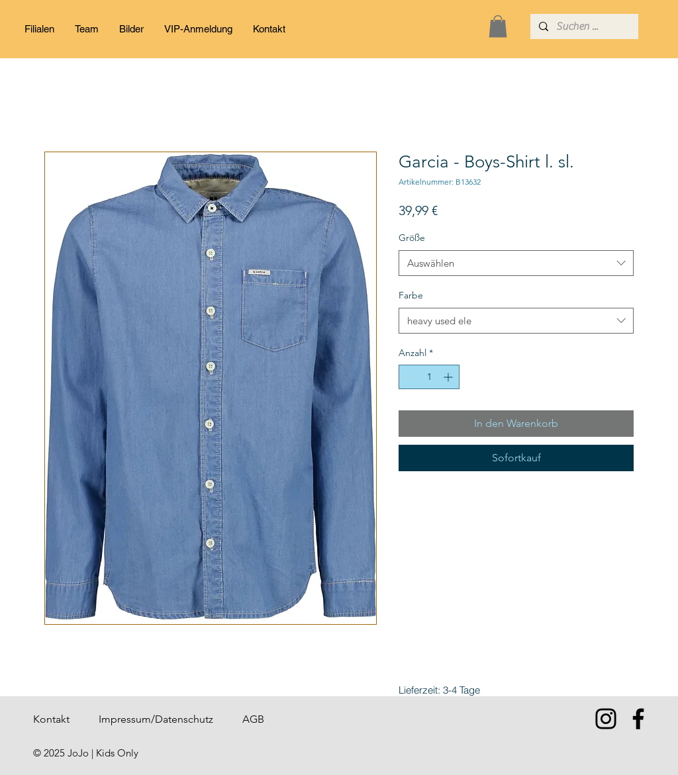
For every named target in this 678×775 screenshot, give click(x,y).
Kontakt (51, 719)
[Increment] (449, 376)
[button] (498, 26)
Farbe (411, 295)
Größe (412, 238)
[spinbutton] (429, 376)
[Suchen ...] (583, 26)
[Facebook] (638, 719)
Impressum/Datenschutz (156, 719)
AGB (253, 719)
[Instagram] (606, 719)
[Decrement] (409, 376)
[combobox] (516, 263)
